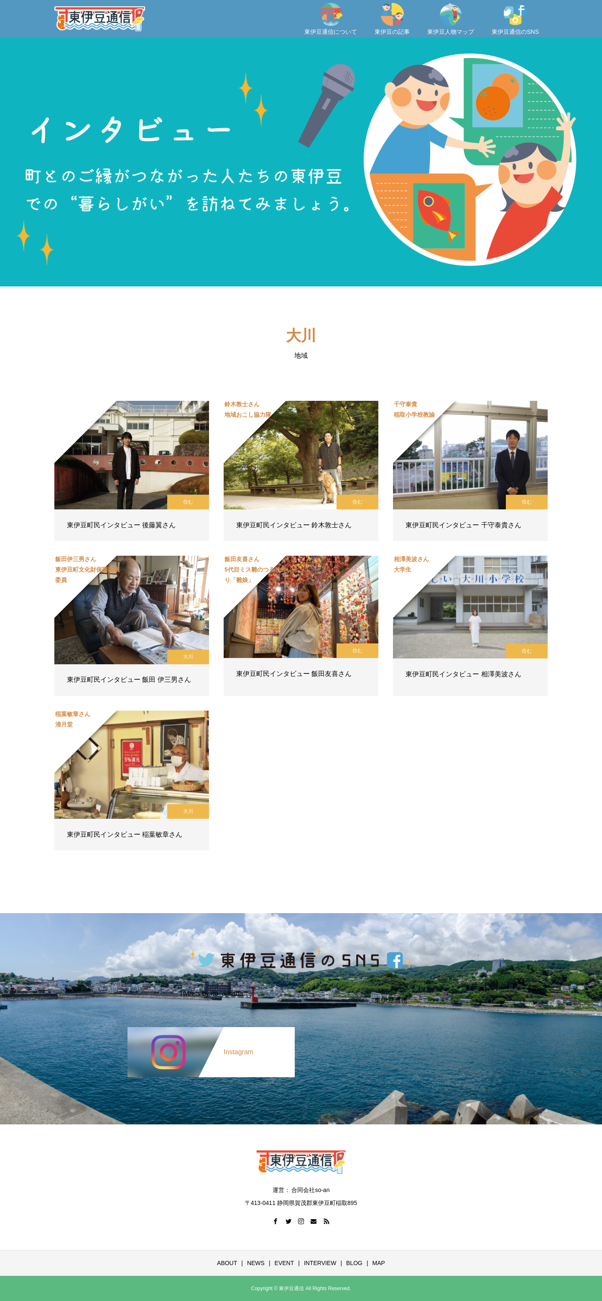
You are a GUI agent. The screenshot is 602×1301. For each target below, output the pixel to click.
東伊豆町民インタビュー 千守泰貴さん (463, 525)
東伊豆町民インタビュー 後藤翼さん (121, 525)
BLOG (354, 1263)
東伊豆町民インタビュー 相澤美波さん (463, 674)
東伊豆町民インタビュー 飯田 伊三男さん (129, 679)
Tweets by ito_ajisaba (211, 993)
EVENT (284, 1263)
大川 (188, 657)
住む (188, 502)
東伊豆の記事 (392, 19)
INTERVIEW (320, 1263)
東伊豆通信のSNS (515, 19)
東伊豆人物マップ (450, 19)
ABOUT (227, 1263)
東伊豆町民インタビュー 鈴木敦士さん (294, 525)
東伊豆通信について (330, 19)
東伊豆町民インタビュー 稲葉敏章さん (124, 834)
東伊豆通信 (391, 1000)
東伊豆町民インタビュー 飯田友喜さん (294, 673)
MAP (378, 1263)
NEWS (256, 1263)
